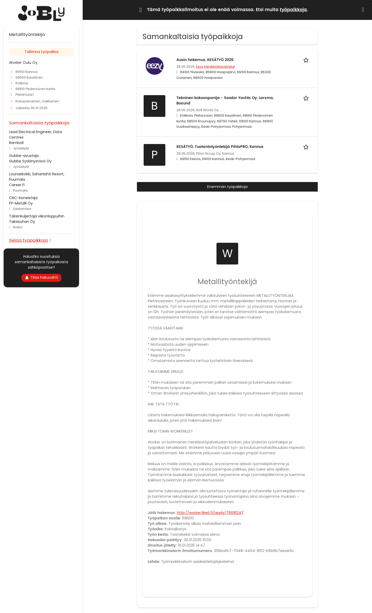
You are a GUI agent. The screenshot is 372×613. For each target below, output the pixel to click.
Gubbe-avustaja (24, 155)
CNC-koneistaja (23, 197)
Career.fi (17, 184)
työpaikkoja (293, 9)
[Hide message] (364, 9)
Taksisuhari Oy (22, 221)
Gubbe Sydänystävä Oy (30, 161)
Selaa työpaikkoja (28, 240)
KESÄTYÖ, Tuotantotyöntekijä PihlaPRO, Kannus (220, 147)
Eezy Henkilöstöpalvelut (215, 66)
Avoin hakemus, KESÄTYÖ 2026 (205, 60)
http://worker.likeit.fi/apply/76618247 (210, 512)
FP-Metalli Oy (21, 203)
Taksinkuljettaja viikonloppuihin (36, 216)
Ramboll (16, 142)
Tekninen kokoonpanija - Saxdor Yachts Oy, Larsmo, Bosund (225, 100)
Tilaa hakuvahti (41, 277)
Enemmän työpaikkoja (227, 186)
